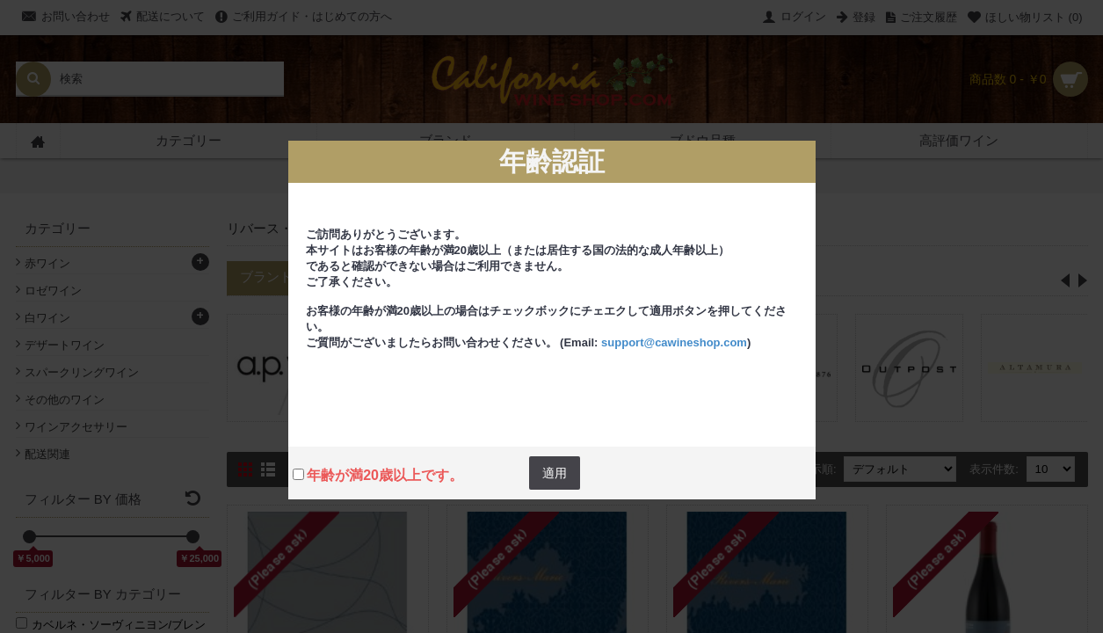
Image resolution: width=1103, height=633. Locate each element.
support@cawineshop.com (674, 342)
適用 (554, 473)
